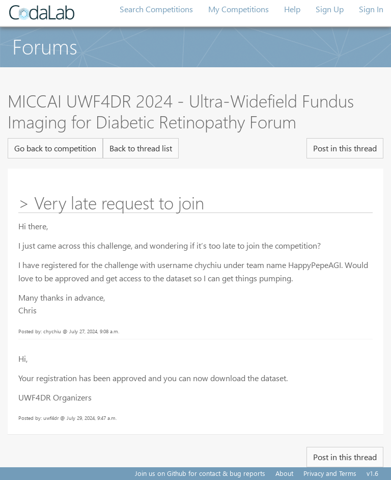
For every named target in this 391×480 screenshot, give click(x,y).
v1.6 (372, 473)
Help (292, 9)
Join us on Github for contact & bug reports (200, 473)
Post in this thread (345, 148)
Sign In (371, 9)
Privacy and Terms (329, 473)
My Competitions (238, 9)
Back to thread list (140, 148)
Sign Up (330, 9)
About (284, 473)
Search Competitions (156, 9)
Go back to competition (55, 148)
